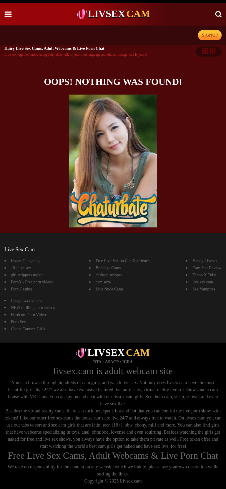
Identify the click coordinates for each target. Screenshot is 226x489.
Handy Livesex (204, 261)
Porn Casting (21, 289)
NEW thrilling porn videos (33, 307)
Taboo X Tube (204, 275)
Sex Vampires (203, 289)
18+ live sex (21, 268)
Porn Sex (18, 322)
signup (210, 35)
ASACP (112, 362)
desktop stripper (109, 275)
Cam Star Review (207, 268)
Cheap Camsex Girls (28, 329)
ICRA (127, 362)
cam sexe (103, 282)
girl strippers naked (27, 275)
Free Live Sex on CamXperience (123, 261)
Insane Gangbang (25, 261)
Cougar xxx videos (26, 300)
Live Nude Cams (110, 289)
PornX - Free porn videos (32, 282)
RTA (97, 362)
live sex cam (202, 282)
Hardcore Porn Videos (29, 315)
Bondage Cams (108, 268)
